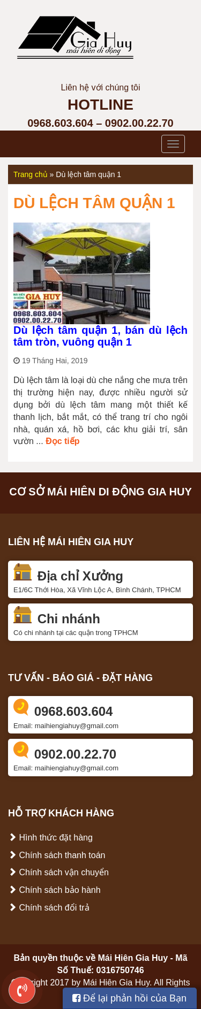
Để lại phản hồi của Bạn (129, 998)
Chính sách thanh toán (56, 855)
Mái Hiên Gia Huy (133, 957)
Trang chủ (30, 174)
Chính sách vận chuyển (58, 872)
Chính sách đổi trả (49, 907)
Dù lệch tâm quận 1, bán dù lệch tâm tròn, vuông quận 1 (100, 336)
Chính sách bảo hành (54, 890)
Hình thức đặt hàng (50, 837)
